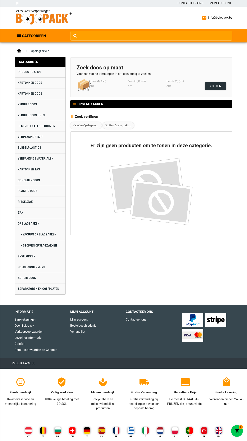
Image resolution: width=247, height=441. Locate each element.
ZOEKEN (215, 86)
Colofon (20, 344)
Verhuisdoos (27, 104)
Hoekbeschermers (31, 267)
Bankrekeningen (25, 319)
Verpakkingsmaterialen (35, 158)
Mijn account (79, 319)
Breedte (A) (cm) (137, 81)
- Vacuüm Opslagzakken (38, 234)
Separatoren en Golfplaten (38, 289)
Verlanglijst (77, 332)
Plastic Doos (27, 191)
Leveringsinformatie (28, 338)
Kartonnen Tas (29, 169)
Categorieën (34, 36)
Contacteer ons (190, 3)
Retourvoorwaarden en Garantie (36, 350)
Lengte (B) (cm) (97, 81)
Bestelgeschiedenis (83, 325)
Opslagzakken (28, 223)
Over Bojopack (24, 325)
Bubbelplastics (29, 148)
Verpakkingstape (30, 137)
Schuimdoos (27, 278)
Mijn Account (221, 3)
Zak (20, 213)
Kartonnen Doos (30, 83)
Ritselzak (25, 202)
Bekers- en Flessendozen (36, 126)
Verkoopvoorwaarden (29, 332)
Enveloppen (26, 256)
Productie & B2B (29, 72)
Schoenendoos (29, 180)
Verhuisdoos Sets (31, 115)
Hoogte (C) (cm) (175, 81)
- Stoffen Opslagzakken (39, 245)
